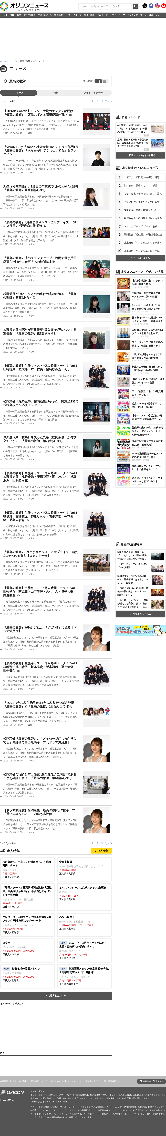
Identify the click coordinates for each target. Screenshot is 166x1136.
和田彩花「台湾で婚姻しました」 (142, 210)
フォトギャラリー (93, 92)
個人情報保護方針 (112, 1081)
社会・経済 (89, 15)
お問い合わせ (57, 1081)
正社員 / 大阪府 (84, 867)
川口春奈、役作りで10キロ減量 (141, 185)
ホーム (3, 61)
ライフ (122, 15)
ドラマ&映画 (29, 15)
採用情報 (147, 1081)
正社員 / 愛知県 (84, 893)
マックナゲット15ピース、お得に (142, 226)
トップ (4, 15)
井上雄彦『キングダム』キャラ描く (143, 242)
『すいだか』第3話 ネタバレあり (141, 201)
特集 (56, 92)
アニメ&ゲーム (45, 15)
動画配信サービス (62, 15)
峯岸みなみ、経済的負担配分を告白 (143, 218)
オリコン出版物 (19, 1081)
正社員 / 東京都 (28, 869)
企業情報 (159, 1081)
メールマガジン (74, 1081)
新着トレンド (155, 15)
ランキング (133, 15)
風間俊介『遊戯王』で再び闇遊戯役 (143, 234)
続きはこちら (58, 995)
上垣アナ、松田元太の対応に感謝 (142, 177)
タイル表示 (105, 81)
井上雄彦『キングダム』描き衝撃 (142, 250)
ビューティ (111, 15)
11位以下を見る (140, 258)
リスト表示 (97, 81)
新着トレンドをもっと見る (140, 155)
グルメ (100, 15)
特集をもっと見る (140, 614)
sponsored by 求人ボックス (14, 1003)
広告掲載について (39, 1081)
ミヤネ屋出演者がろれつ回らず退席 (143, 193)
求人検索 (103, 850)
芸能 (12, 15)
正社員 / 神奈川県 (84, 976)
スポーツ (77, 15)
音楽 (19, 15)
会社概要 (4, 1081)
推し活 (143, 15)
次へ (107, 101)
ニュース (13, 61)
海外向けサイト (93, 1081)
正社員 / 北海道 (84, 950)
